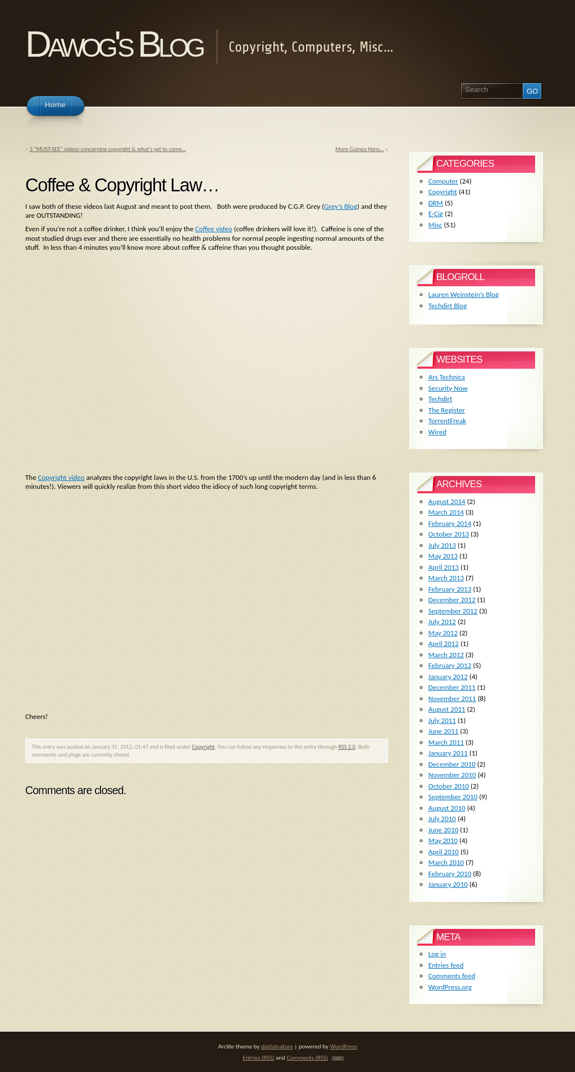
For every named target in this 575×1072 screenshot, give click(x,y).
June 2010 (443, 830)
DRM (435, 203)
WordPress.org (450, 987)
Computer (443, 181)
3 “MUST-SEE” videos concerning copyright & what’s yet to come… (108, 149)
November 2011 (452, 698)
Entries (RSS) (258, 1057)
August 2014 (447, 501)
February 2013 (449, 589)
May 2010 (443, 840)
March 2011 (446, 742)
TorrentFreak (447, 420)
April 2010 (443, 851)
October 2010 (448, 786)
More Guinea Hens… (359, 149)
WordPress (343, 1046)
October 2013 (448, 534)
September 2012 (452, 611)
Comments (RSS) (307, 1057)
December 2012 (452, 599)
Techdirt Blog (447, 305)
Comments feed (452, 976)
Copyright (203, 746)
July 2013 (442, 545)
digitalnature (277, 1046)
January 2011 (448, 753)
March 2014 (446, 512)
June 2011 (443, 731)
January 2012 (448, 676)
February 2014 (449, 523)
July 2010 (442, 818)
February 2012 (449, 665)
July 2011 (442, 720)
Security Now (448, 388)
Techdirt (440, 399)
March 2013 (446, 578)
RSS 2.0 (346, 746)
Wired (437, 432)
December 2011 (452, 687)
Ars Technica (446, 377)
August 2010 (447, 808)
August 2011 (447, 709)
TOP (337, 1058)
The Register (446, 410)
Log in (437, 954)
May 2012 (443, 633)
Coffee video (213, 229)
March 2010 (446, 862)
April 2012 (443, 643)
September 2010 (452, 796)
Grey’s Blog (340, 206)
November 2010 (452, 775)
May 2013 (443, 556)
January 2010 (448, 884)
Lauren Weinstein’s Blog (463, 294)
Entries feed (446, 965)
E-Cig (435, 213)
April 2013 (443, 567)
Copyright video (61, 477)
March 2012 (446, 654)
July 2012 (442, 621)
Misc (435, 225)
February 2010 (449, 873)
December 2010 (452, 764)
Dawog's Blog (113, 44)
